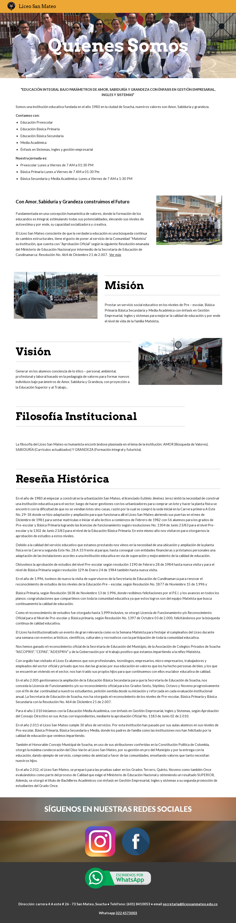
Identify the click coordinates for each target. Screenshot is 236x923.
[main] (118, 45)
